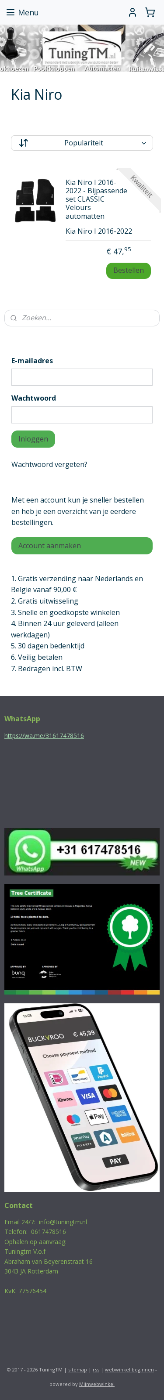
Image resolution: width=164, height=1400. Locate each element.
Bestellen (128, 270)
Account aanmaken (49, 545)
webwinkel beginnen (129, 1369)
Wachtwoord (33, 398)
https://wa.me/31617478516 (44, 735)
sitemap (77, 1369)
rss (96, 1369)
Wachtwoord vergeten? (49, 464)
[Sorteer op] (82, 143)
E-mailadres (32, 360)
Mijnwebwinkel (97, 1384)
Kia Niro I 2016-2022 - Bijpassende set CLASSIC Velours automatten (96, 199)
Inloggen (33, 439)
